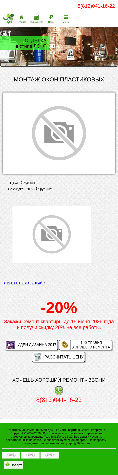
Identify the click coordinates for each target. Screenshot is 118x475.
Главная (22, 22)
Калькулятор (36, 22)
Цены (51, 22)
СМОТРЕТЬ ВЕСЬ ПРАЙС (24, 283)
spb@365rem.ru (79, 443)
